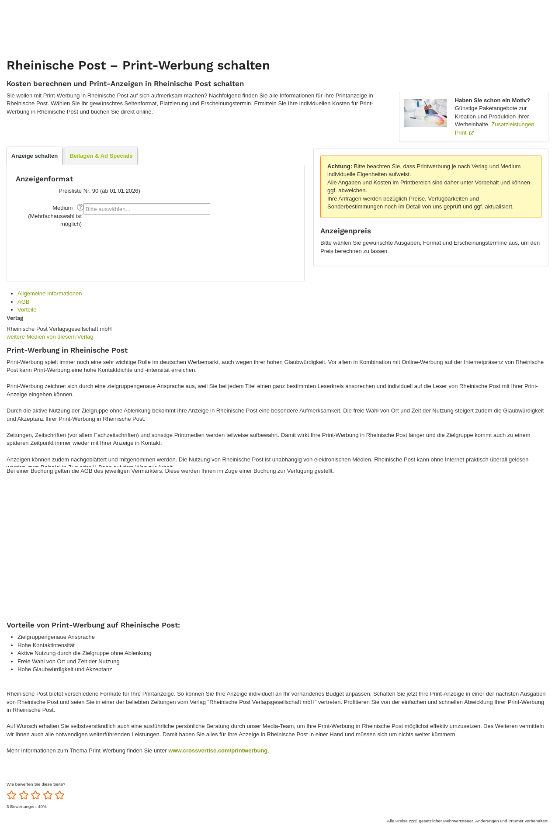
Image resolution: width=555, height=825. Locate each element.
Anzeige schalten (34, 156)
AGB (23, 301)
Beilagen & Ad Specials (100, 156)
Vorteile (26, 309)
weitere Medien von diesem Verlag (50, 336)
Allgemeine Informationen (49, 293)
